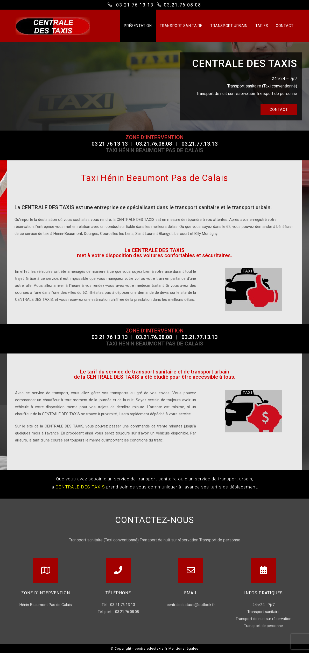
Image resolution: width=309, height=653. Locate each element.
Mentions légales (183, 648)
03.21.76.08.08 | (158, 144)
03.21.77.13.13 (199, 144)
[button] (279, 109)
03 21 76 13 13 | (114, 144)
